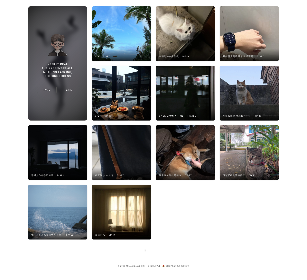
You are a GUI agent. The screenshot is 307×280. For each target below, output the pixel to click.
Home (47, 90)
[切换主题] (69, 90)
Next (159, 250)
